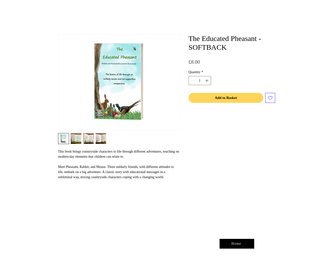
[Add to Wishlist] (270, 98)
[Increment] (207, 80)
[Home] (237, 244)
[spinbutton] (199, 80)
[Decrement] (192, 80)
